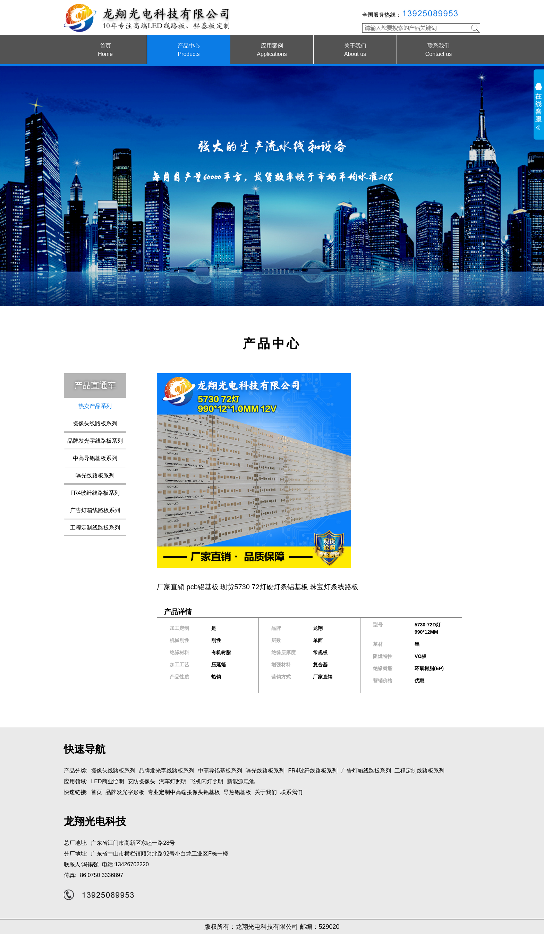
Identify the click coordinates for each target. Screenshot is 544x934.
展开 (539, 108)
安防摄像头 (141, 781)
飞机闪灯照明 (206, 781)
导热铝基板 (237, 792)
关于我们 (266, 792)
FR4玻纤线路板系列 (95, 493)
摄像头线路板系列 (95, 423)
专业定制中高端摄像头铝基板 (184, 792)
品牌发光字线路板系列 (95, 441)
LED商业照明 (107, 781)
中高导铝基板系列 (95, 458)
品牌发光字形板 (124, 792)
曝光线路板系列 (95, 475)
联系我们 (291, 792)
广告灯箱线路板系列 (95, 510)
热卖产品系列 (95, 406)
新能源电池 (241, 781)
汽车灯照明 (173, 781)
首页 (96, 792)
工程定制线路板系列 (95, 528)
